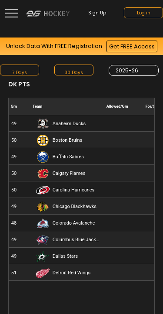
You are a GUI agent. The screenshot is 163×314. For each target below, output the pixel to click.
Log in (143, 13)
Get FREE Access (132, 46)
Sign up (97, 13)
